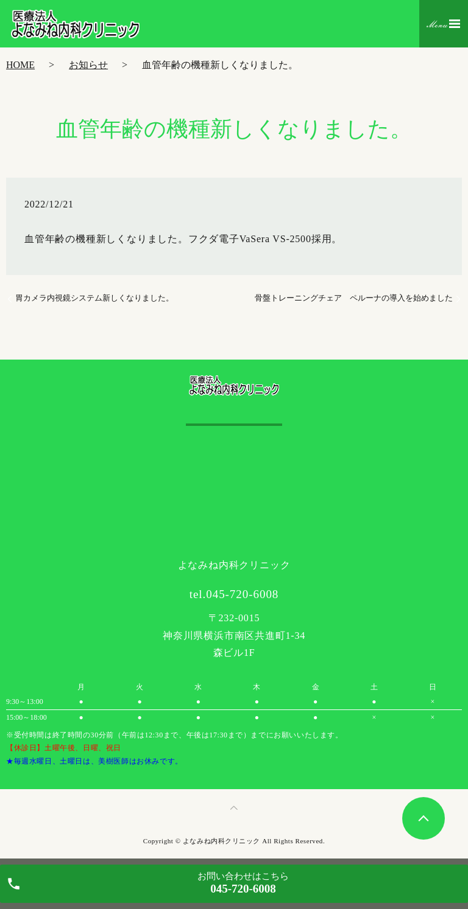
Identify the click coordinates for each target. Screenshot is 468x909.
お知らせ (88, 65)
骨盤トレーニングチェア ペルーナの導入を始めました (354, 297)
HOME (20, 65)
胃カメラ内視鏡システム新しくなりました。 (94, 297)
